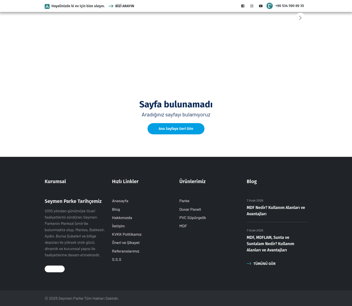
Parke (123, 17)
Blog (196, 17)
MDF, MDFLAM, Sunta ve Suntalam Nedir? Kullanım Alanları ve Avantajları (270, 244)
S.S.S (207, 17)
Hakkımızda (122, 217)
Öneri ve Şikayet (126, 242)
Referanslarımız (227, 17)
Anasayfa (88, 17)
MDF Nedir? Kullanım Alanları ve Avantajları (276, 210)
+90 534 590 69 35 (289, 6)
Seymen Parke (71, 298)
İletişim (249, 17)
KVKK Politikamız (127, 234)
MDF (186, 17)
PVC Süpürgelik (167, 17)
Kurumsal (107, 17)
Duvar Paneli (141, 17)
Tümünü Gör (261, 263)
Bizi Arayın (121, 6)
